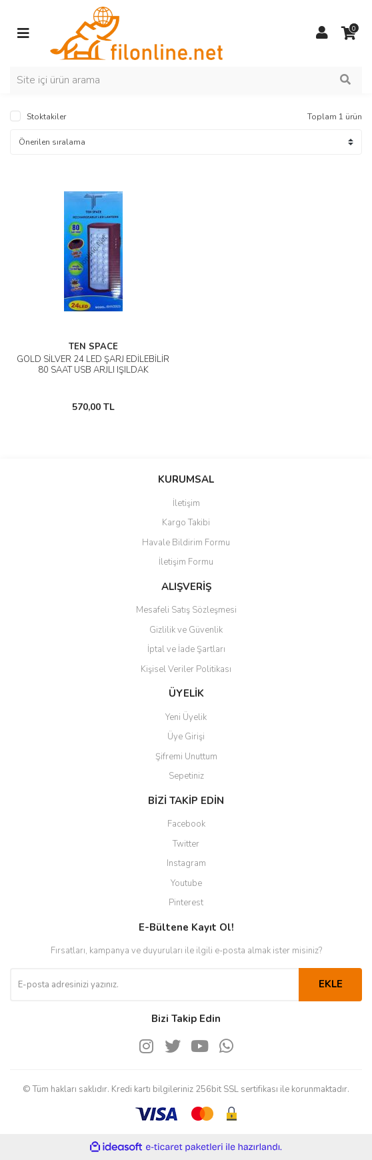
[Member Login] (322, 33)
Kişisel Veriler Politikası (186, 669)
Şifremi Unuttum (186, 757)
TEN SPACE (93, 347)
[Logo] (136, 32)
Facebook (186, 824)
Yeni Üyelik (186, 717)
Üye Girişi (186, 737)
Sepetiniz (186, 776)
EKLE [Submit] (331, 984)
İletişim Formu (186, 562)
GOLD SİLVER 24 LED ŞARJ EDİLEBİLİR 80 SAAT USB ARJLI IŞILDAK (93, 364)
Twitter (186, 844)
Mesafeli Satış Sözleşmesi (186, 610)
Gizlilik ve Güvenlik (186, 630)
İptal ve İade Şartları (186, 649)
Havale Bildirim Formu (186, 543)
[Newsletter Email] (154, 984)
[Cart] (348, 33)
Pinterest (186, 903)
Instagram (186, 863)
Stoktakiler (46, 116)
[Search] (186, 80)
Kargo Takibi (186, 523)
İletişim (186, 503)
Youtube (186, 883)
